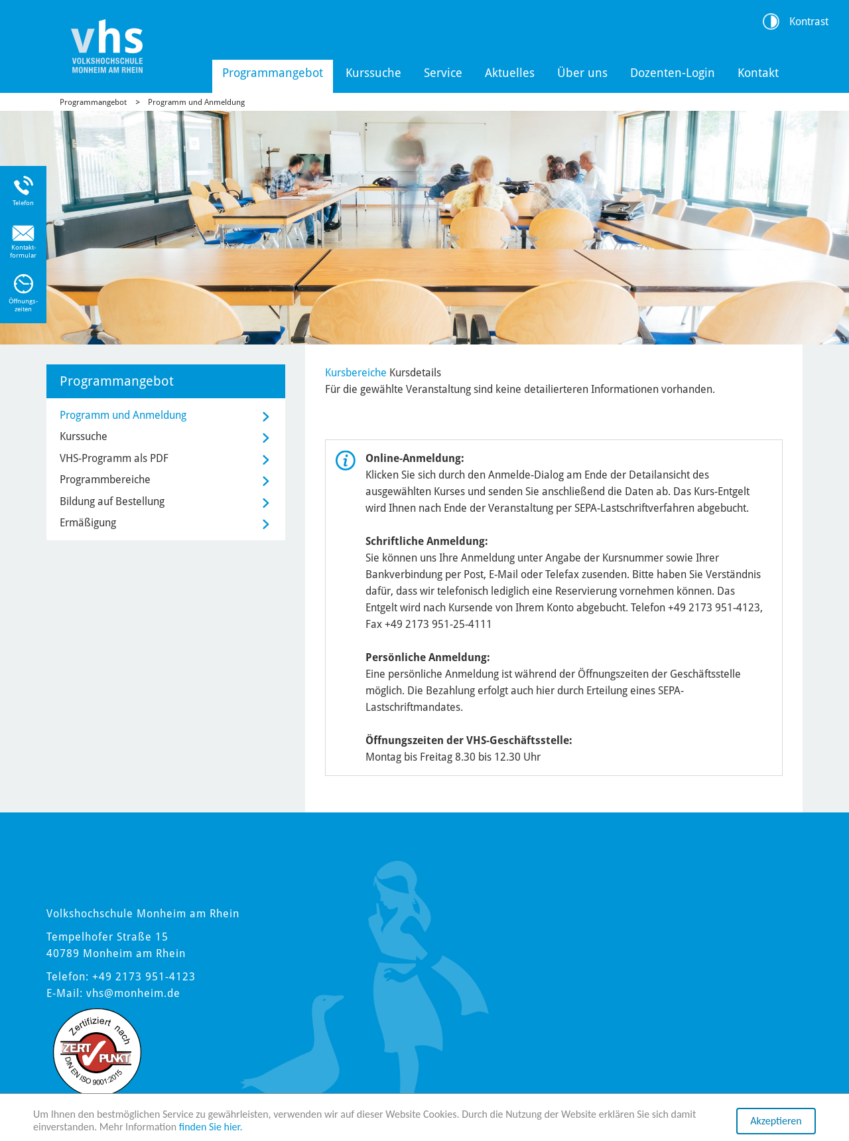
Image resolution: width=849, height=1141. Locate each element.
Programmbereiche (105, 479)
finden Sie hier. (211, 1132)
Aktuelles (510, 73)
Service (443, 73)
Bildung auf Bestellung (112, 501)
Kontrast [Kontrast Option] (808, 21)
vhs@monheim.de (133, 993)
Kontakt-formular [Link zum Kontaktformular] (23, 251)
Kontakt (758, 73)
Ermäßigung (88, 522)
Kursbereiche (356, 372)
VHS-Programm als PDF (114, 458)
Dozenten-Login (672, 73)
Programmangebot (272, 73)
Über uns (582, 73)
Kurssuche (373, 73)
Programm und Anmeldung (196, 102)
